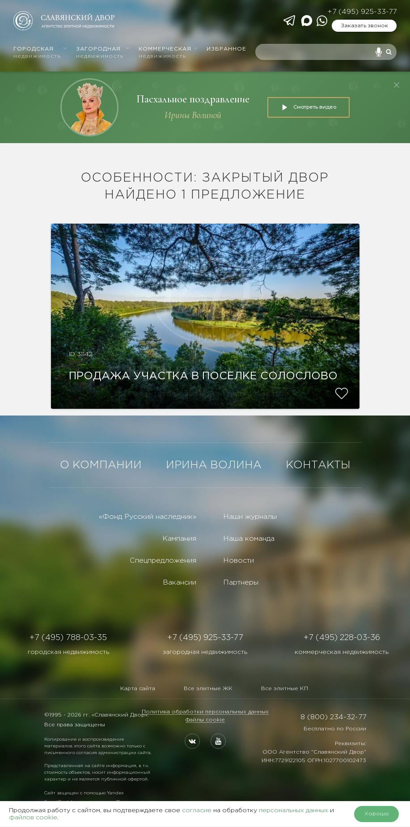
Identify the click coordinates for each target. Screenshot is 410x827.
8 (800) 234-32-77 (333, 717)
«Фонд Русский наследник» (147, 516)
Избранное (226, 49)
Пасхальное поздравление (192, 99)
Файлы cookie (205, 719)
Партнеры (240, 582)
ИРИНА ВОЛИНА (214, 465)
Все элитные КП (284, 688)
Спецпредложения (163, 560)
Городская (40, 52)
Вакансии (179, 582)
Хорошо (376, 813)
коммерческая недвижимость (342, 652)
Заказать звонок (364, 25)
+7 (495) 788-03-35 (68, 637)
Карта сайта (137, 688)
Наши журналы (250, 516)
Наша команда (249, 538)
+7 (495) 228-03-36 (342, 637)
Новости (238, 560)
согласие (196, 810)
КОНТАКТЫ (318, 465)
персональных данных (293, 810)
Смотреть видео (308, 107)
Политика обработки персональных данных (205, 711)
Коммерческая (168, 52)
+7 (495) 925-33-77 (362, 11)
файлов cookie (33, 817)
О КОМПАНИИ (101, 465)
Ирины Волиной (193, 115)
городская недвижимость (68, 652)
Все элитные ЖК (208, 688)
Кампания (179, 538)
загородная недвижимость (205, 652)
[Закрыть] (396, 85)
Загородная (103, 52)
